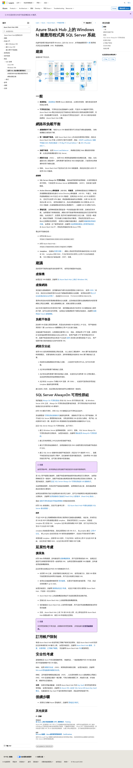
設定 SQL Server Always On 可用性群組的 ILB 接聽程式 (71, 481)
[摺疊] (28, 23)
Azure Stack (51, 23)
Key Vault (81, 685)
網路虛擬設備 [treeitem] (11, 76)
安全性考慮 (107, 46)
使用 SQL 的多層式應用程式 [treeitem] (16, 71)
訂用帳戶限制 (107, 43)
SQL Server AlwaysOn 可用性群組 (114, 38)
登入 (129, 3)
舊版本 (15, 762)
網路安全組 (49, 667)
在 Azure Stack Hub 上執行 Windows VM (72, 279)
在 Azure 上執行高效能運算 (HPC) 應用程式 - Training (53, 722)
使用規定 (59, 762)
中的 (80, 648)
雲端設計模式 (73, 702)
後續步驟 (106, 48)
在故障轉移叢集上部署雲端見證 (82, 224)
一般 (104, 29)
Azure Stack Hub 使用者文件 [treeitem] (13, 35)
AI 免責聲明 (6, 762)
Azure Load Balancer (61, 150)
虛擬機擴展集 (65, 558)
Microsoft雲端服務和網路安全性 (47, 670)
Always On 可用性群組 (51, 400)
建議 (104, 35)
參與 (29, 762)
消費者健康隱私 (47, 762)
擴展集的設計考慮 (59, 588)
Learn (37, 23)
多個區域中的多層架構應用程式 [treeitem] (17, 73)
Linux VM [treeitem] (10, 65)
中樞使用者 (60, 23)
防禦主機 (57, 251)
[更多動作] (95, 23)
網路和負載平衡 (108, 32)
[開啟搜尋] (125, 3)
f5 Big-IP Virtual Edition (68, 143)
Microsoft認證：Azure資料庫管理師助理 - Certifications (54, 734)
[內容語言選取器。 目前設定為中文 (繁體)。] (8, 756)
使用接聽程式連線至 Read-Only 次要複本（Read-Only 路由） (72, 496)
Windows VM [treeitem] (11, 68)
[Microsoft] (3, 2)
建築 (104, 27)
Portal (114, 8)
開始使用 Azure (124, 8)
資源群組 (51, 102)
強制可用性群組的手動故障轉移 (51, 501)
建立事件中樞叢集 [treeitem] (11, 50)
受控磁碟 (61, 581)
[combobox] (16, 27)
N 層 (89, 43)
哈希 (68, 338)
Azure (43, 23)
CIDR (91, 290)
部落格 (21, 762)
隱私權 (35, 762)
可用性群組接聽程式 (51, 415)
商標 (65, 762)
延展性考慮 (107, 40)
